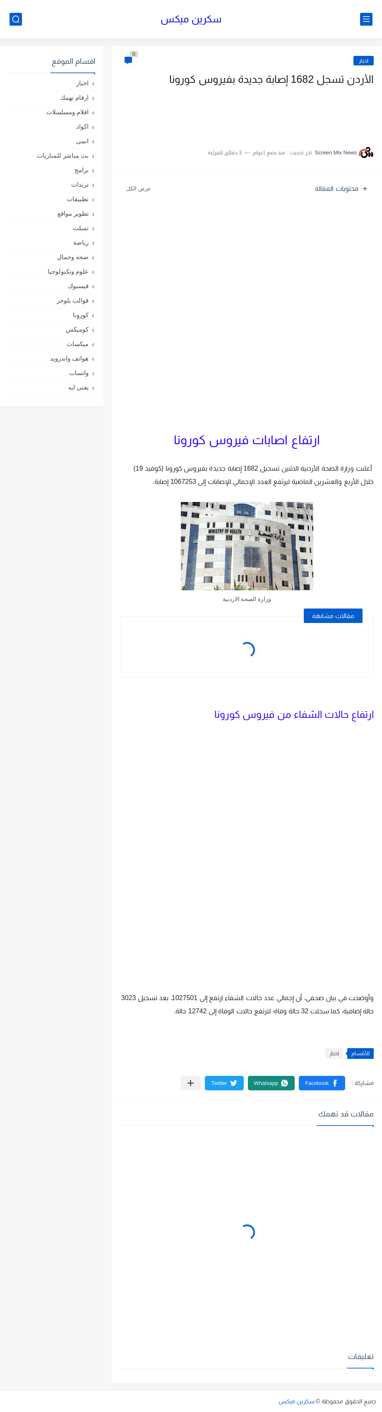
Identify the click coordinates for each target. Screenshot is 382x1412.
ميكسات (78, 343)
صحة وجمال (73, 256)
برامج (81, 169)
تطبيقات (78, 198)
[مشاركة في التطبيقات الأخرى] (190, 1083)
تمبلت (81, 227)
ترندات (80, 184)
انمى (82, 140)
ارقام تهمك (74, 97)
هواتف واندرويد (69, 358)
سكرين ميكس (191, 18)
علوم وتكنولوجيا (68, 271)
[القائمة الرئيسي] (366, 19)
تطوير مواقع (73, 213)
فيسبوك (78, 285)
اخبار (363, 61)
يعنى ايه (78, 387)
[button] (322, 1083)
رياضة (81, 242)
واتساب (79, 372)
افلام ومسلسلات (67, 111)
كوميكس (77, 329)
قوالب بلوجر (73, 300)
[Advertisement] (291, 113)
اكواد (82, 126)
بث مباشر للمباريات (63, 155)
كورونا (81, 314)
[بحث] (16, 19)
